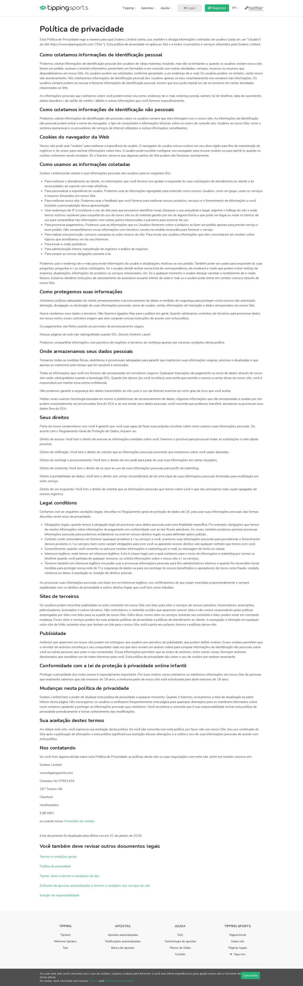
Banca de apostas (122, 948)
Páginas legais (237, 948)
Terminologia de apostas (180, 941)
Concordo (250, 975)
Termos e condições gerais (58, 856)
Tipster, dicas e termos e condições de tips (69, 876)
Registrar (217, 8)
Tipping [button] (129, 8)
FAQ (180, 935)
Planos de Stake (180, 948)
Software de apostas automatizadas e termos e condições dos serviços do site (95, 885)
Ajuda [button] (166, 8)
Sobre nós (237, 941)
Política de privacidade (55, 866)
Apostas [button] (148, 8)
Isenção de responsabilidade (59, 895)
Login (189, 8)
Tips (65, 948)
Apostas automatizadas (123, 935)
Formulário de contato (79, 821)
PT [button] (235, 8)
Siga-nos (237, 954)
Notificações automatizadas (123, 941)
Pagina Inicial (237, 935)
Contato (180, 954)
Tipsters (65, 935)
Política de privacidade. (119, 981)
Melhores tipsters (65, 941)
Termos (93, 981)
